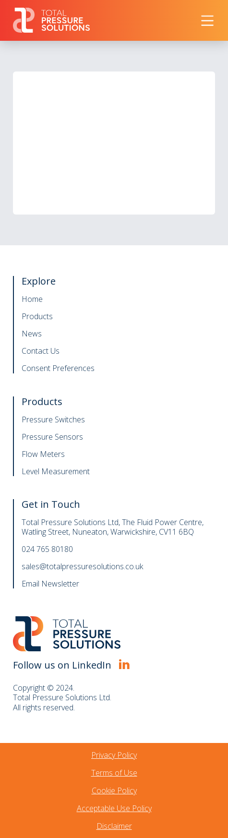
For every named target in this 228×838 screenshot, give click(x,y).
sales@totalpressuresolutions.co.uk (82, 566)
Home (32, 299)
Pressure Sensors (52, 437)
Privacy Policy (114, 755)
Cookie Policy (114, 790)
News (32, 333)
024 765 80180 (47, 549)
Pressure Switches (53, 419)
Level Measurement (56, 471)
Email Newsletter (50, 583)
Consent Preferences (58, 368)
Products (37, 316)
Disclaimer (114, 826)
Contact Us (41, 351)
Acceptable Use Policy (114, 808)
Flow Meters (43, 454)
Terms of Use (114, 772)
